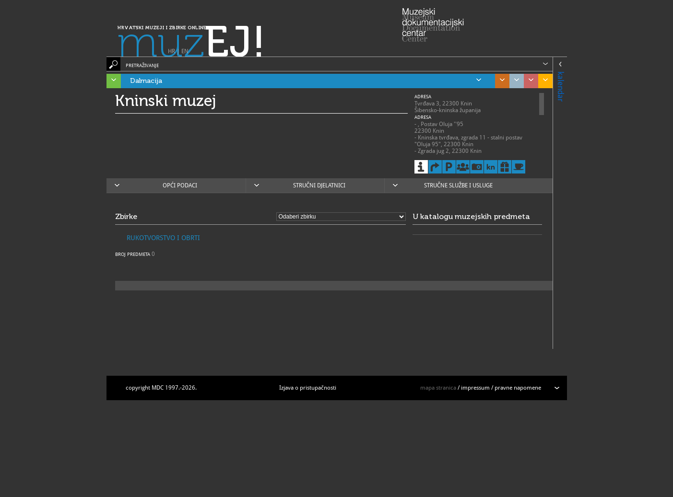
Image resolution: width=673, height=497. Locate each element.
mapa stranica (438, 387)
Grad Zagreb (514, 81)
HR (171, 51)
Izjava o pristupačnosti (307, 387)
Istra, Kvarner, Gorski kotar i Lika (111, 81)
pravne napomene (518, 387)
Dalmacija (305, 81)
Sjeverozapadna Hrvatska (528, 81)
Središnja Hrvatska (500, 81)
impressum (475, 387)
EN (185, 51)
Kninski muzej (165, 101)
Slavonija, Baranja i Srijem (543, 81)
